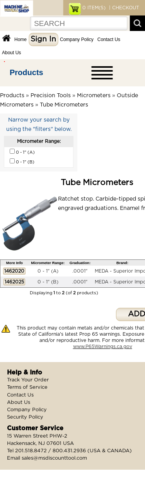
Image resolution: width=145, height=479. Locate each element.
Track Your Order (28, 380)
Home (20, 39)
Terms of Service (27, 387)
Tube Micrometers (64, 105)
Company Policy (77, 39)
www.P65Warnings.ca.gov (102, 346)
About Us (11, 52)
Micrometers (94, 95)
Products (26, 72)
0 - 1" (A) (48, 271)
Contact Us (108, 39)
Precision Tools (51, 95)
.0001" (79, 271)
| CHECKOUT (123, 7)
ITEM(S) (94, 7)
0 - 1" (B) (48, 282)
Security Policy (25, 417)
